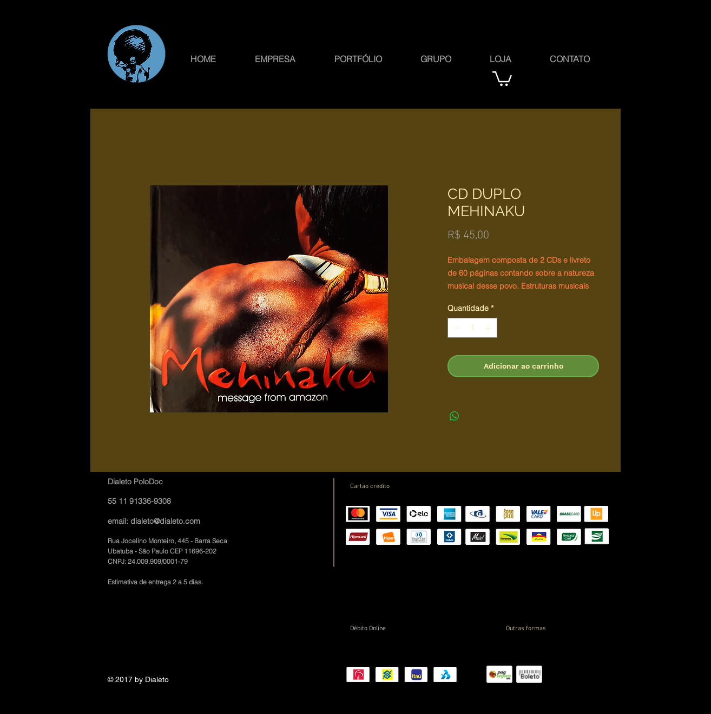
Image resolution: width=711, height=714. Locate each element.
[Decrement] (456, 327)
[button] (435, 58)
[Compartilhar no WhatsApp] (454, 416)
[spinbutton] (472, 327)
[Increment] (489, 327)
